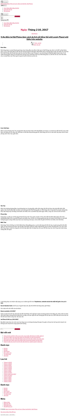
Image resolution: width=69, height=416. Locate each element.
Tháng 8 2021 (8, 365)
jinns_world (38, 43)
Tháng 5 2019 (8, 369)
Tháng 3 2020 (8, 368)
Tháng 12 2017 (8, 372)
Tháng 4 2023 (8, 364)
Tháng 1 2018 (7, 371)
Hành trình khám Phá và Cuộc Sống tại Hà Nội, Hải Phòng (17, 4)
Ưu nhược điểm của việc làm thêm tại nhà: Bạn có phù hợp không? (22, 337)
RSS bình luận (7, 405)
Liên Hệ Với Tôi (8, 9)
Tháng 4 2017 (7, 378)
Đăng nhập (7, 402)
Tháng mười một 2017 (10, 374)
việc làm (6, 355)
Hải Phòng (34, 33)
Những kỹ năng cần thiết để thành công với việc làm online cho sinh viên (24, 339)
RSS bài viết (7, 403)
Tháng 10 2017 (8, 375)
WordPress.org (8, 406)
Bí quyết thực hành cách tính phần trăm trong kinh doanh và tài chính (23, 340)
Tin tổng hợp (7, 354)
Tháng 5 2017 (7, 377)
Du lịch (6, 348)
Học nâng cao (7, 353)
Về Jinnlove (7, 11)
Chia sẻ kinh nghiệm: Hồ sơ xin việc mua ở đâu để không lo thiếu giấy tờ (24, 336)
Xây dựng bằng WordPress (8, 412)
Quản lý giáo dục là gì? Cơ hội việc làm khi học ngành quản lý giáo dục (23, 341)
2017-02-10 (36, 45)
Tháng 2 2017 (7, 381)
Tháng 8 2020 (8, 367)
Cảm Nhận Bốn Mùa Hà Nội (11, 8)
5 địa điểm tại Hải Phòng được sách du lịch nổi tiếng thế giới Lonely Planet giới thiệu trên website (34, 38)
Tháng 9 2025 (8, 362)
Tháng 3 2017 (7, 380)
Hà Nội (5, 350)
